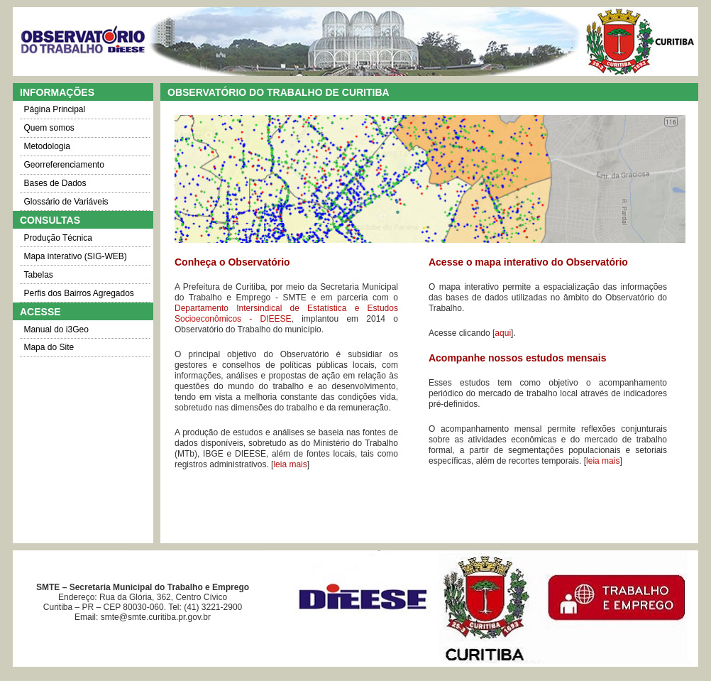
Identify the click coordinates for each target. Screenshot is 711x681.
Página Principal (54, 109)
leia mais (290, 464)
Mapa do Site (48, 347)
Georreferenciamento (63, 165)
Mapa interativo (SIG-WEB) (74, 256)
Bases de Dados (54, 183)
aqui (503, 333)
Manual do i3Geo (55, 329)
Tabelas (38, 275)
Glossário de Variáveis (65, 202)
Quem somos (48, 128)
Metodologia (46, 146)
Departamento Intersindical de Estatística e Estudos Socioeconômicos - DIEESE (286, 313)
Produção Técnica (57, 238)
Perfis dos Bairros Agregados (78, 293)
